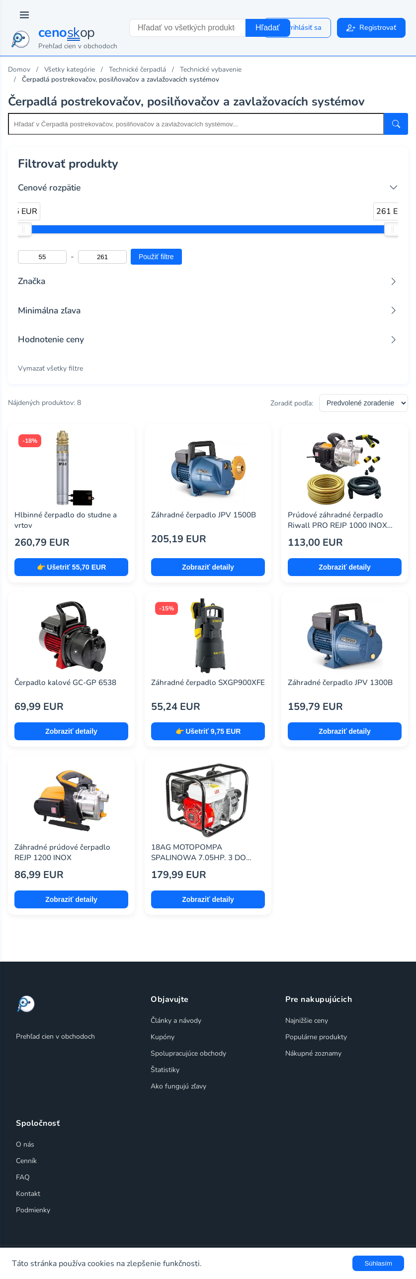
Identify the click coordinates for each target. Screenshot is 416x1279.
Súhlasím (378, 1263)
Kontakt (28, 1193)
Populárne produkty (316, 1037)
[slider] (23, 229)
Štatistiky (165, 1070)
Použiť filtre (156, 257)
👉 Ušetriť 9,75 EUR (208, 731)
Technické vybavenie (211, 69)
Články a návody (176, 1020)
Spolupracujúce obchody (188, 1053)
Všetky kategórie (69, 69)
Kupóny (162, 1037)
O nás (25, 1144)
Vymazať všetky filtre (50, 368)
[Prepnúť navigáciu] (24, 15)
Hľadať (267, 27)
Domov (19, 69)
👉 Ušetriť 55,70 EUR (71, 567)
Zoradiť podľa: (291, 403)
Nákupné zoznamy (313, 1053)
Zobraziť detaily (208, 567)
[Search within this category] (196, 124)
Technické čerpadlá (137, 69)
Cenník (26, 1161)
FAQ (23, 1177)
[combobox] (187, 28)
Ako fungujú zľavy (178, 1086)
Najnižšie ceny (306, 1020)
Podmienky (33, 1210)
